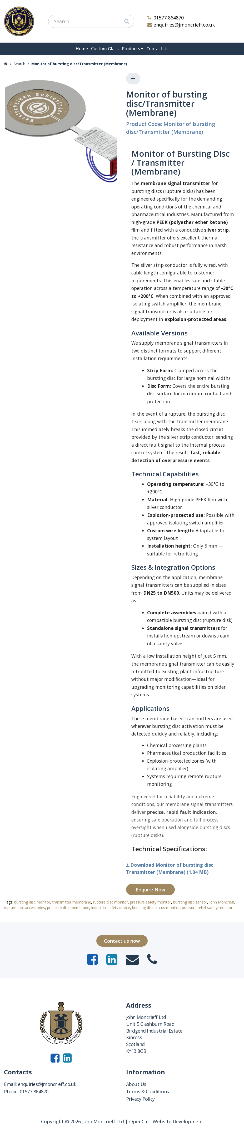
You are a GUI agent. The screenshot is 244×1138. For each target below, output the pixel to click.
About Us (136, 1084)
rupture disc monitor (110, 902)
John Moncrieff (221, 902)
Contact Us (157, 49)
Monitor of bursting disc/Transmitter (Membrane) (79, 63)
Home (82, 49)
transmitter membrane (71, 902)
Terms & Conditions (147, 1091)
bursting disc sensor (190, 902)
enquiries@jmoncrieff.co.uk (181, 25)
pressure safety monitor (150, 902)
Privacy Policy (140, 1099)
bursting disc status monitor (156, 907)
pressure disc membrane (68, 907)
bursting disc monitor (32, 902)
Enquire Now (150, 889)
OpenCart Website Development (166, 1121)
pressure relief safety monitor (207, 907)
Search (19, 63)
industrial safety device (110, 907)
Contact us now (122, 941)
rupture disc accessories (24, 907)
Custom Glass (105, 49)
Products (131, 49)
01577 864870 (165, 17)
